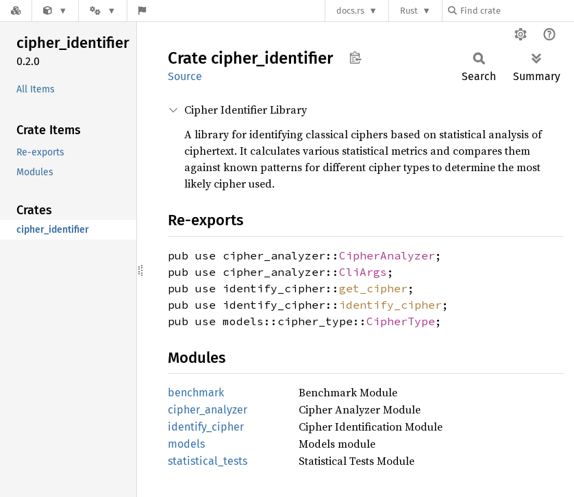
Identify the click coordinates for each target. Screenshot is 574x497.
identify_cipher (390, 304)
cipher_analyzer (207, 409)
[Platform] (103, 10)
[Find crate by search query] (516, 10)
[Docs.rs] (16, 10)
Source (185, 76)
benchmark (196, 392)
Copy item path (355, 57)
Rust (409, 10)
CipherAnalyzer (387, 255)
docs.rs (350, 10)
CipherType (400, 321)
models (186, 443)
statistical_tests (207, 461)
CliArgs (363, 272)
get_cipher (373, 288)
